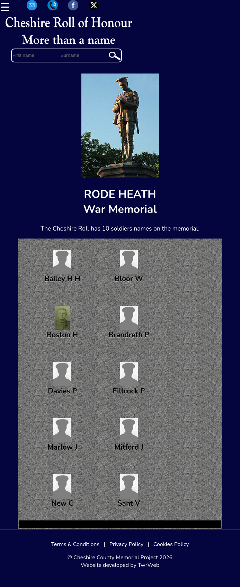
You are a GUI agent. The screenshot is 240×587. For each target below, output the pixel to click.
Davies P (62, 379)
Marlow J (62, 435)
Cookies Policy (171, 544)
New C (62, 491)
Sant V (128, 491)
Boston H (62, 323)
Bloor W (129, 267)
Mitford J (128, 435)
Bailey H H (62, 267)
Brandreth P (128, 323)
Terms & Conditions (75, 544)
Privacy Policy (126, 544)
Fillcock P (129, 379)
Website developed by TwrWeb (120, 565)
